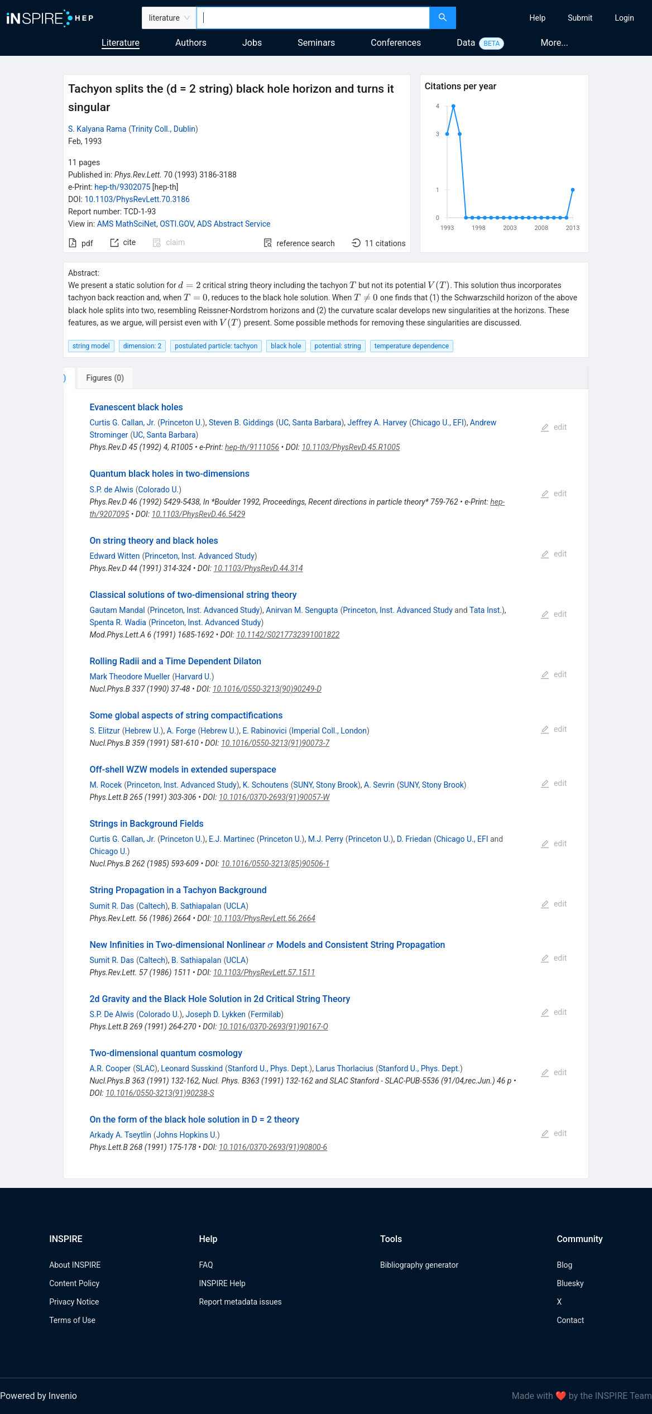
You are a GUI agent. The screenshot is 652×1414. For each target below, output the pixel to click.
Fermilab (266, 1014)
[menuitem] (538, 18)
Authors (191, 42)
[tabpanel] (326, 784)
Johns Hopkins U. (186, 1134)
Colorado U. (158, 489)
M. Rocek (105, 784)
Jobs (252, 42)
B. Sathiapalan (196, 906)
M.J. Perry (325, 839)
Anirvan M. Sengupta (302, 610)
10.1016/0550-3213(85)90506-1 (275, 863)
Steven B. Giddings (241, 422)
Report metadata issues (240, 1301)
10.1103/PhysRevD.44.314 (258, 568)
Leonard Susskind (192, 1068)
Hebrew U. (142, 730)
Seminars (316, 42)
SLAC (145, 1068)
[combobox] (313, 18)
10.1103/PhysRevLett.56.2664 (264, 918)
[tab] (100, 378)
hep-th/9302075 (122, 187)
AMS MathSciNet (126, 223)
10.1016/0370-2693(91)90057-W (274, 797)
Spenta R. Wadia (117, 622)
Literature (121, 42)
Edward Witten (114, 556)
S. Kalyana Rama (97, 128)
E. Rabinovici (264, 730)
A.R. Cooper (110, 1068)
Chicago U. (108, 851)
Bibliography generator (419, 1264)
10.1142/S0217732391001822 (287, 634)
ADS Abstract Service (234, 223)
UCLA (236, 906)
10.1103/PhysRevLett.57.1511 (264, 972)
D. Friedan (414, 839)
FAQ (206, 1264)
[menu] (555, 18)
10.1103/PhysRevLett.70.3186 (137, 199)
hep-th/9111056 (252, 447)
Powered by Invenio (38, 1396)
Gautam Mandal (117, 610)
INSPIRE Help (222, 1283)
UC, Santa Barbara (310, 422)
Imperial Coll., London (329, 730)
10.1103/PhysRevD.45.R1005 (350, 447)
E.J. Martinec (232, 839)
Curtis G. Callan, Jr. (122, 422)
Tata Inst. (485, 610)
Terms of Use (72, 1320)
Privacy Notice (74, 1301)
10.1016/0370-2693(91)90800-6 (273, 1147)
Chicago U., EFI (438, 422)
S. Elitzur (104, 730)
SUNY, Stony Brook (326, 784)
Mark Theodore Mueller (129, 676)
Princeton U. (181, 422)
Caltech (152, 906)
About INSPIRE (74, 1264)
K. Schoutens (266, 784)
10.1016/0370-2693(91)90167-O (273, 1026)
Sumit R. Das (111, 906)
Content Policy (74, 1283)
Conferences (396, 42)
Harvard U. (193, 676)
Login (624, 17)
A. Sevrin (379, 784)
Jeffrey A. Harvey (377, 422)
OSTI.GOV (176, 223)
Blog (564, 1264)
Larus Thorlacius (344, 1068)
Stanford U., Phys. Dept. (268, 1068)
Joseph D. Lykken (216, 1014)
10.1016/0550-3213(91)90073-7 (275, 743)
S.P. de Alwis (111, 489)
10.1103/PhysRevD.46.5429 (199, 514)
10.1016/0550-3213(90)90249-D (267, 688)
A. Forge (181, 730)
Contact (570, 1320)
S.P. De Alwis (111, 1014)
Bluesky (570, 1283)
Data (466, 42)
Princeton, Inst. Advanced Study (200, 556)
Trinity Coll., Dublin (163, 128)
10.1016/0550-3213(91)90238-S (160, 1093)
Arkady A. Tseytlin (120, 1134)
